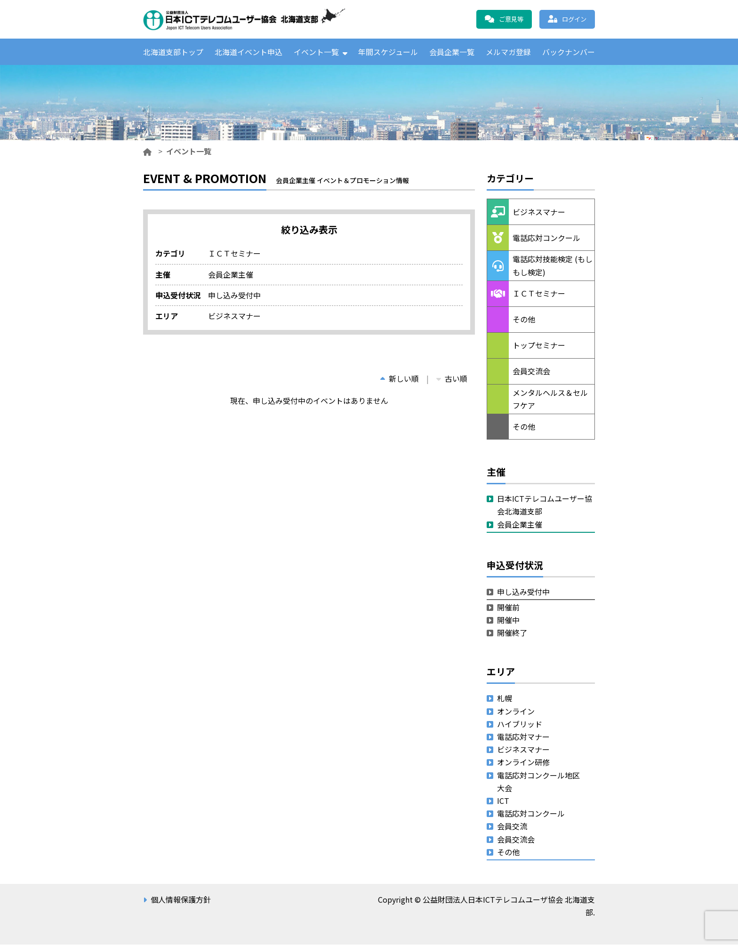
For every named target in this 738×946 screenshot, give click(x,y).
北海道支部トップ (173, 52)
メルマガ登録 (508, 52)
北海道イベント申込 (248, 52)
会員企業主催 (519, 525)
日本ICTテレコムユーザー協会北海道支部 (544, 506)
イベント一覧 (316, 52)
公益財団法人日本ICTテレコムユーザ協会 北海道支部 (244, 19)
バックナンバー (568, 52)
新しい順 (399, 379)
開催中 (508, 621)
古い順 (451, 379)
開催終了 (512, 634)
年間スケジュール (388, 52)
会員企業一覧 (451, 52)
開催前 (508, 608)
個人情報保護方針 (181, 900)
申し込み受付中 (523, 593)
